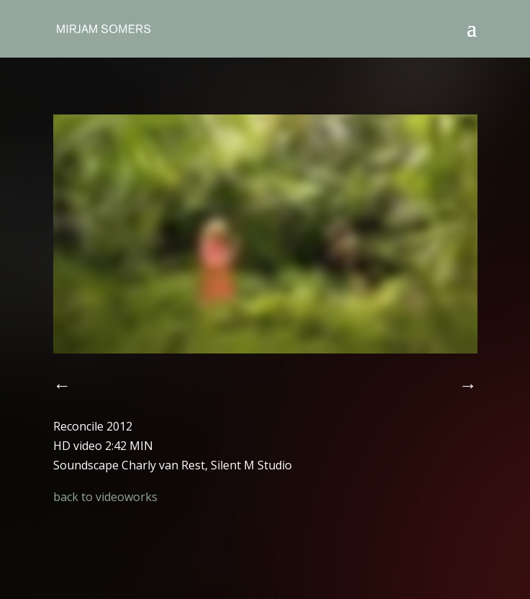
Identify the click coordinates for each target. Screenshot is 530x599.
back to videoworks (105, 497)
